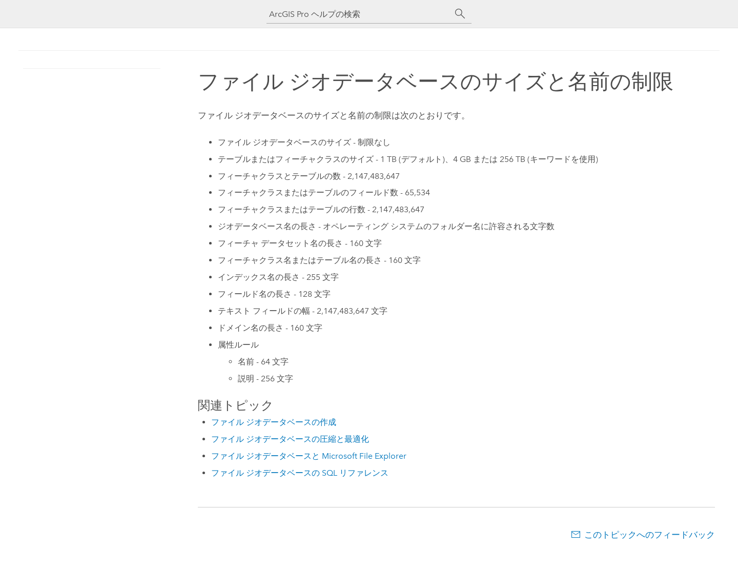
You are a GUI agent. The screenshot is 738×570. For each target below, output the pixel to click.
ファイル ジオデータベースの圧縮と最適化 (290, 439)
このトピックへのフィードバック (649, 535)
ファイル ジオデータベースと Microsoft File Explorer (308, 456)
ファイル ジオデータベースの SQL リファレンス (299, 473)
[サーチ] (460, 14)
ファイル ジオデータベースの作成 (273, 422)
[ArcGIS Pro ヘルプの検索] (358, 14)
